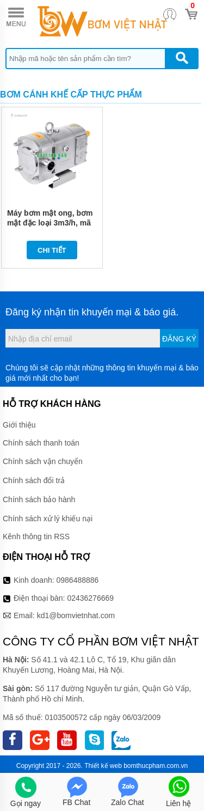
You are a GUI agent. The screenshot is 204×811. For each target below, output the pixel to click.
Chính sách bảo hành (39, 499)
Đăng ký (179, 338)
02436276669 (90, 598)
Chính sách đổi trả (34, 480)
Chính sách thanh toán (41, 442)
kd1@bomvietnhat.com (76, 615)
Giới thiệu (19, 424)
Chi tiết (52, 250)
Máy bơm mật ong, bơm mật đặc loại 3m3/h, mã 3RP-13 (49, 223)
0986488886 (78, 580)
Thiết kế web (103, 766)
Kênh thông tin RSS (36, 536)
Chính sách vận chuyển (43, 461)
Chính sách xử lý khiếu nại (47, 518)
